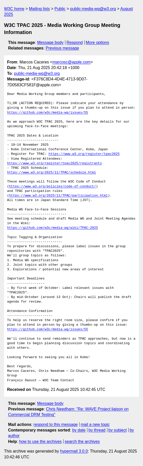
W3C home (14, 9)
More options (97, 42)
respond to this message (55, 424)
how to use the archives (40, 441)
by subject (117, 430)
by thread (97, 430)
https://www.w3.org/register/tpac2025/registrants (54, 163)
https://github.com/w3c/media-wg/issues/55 (47, 112)
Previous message (62, 48)
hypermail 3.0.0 (74, 451)
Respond (75, 42)
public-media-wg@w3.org (93, 9)
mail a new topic (95, 424)
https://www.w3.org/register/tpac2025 (84, 154)
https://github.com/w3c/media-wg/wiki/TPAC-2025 (52, 228)
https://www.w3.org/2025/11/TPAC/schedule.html (51, 172)
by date (78, 430)
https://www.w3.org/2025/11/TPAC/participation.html (58, 195)
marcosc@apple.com (71, 62)
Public (60, 9)
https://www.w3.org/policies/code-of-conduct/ (52, 186)
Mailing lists (39, 9)
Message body (50, 42)
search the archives (82, 441)
